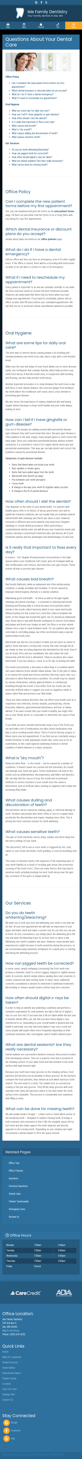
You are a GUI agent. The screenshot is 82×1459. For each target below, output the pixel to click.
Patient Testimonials (19, 1201)
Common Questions (18, 1186)
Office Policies (16, 1170)
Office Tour (14, 1163)
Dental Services (10, 1362)
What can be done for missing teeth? (30, 164)
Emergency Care (17, 1209)
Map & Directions (10, 1330)
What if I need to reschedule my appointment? (34, 98)
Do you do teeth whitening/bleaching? (30, 149)
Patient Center (9, 1378)
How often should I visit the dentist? (29, 118)
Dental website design (13, 1454)
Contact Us (7, 1399)
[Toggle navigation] (73, 25)
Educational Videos (11, 1373)
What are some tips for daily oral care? (31, 110)
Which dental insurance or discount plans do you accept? (39, 90)
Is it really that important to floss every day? (33, 121)
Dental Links (15, 1193)
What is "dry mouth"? (22, 129)
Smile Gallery (8, 1367)
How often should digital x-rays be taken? (32, 157)
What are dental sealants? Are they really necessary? (37, 160)
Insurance (13, 1178)
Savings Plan (8, 1394)
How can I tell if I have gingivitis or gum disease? (35, 114)
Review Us (14, 1216)
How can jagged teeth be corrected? (30, 153)
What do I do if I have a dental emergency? (33, 94)
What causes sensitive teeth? (26, 137)
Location (6, 1383)
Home (5, 1351)
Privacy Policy (57, 1454)
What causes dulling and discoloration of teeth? (35, 133)
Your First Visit (9, 1389)
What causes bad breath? (24, 125)
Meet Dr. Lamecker (11, 1357)
